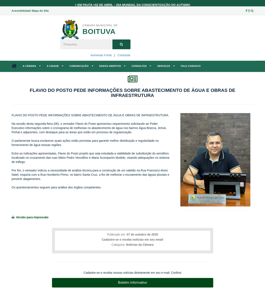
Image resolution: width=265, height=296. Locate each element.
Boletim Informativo (132, 282)
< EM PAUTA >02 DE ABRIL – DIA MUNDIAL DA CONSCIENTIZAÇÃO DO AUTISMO (132, 5)
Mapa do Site (40, 10)
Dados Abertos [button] (112, 66)
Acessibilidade (21, 10)
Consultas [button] (141, 66)
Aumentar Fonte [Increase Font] (101, 55)
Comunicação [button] (81, 66)
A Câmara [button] (32, 66)
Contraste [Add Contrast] (124, 55)
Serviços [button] (166, 66)
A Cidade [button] (55, 66)
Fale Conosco (191, 66)
